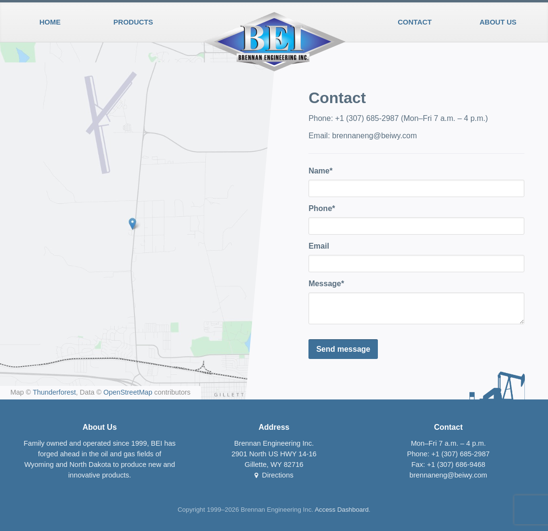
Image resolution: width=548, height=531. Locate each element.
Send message (343, 349)
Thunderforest (54, 392)
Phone (320, 208)
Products (133, 22)
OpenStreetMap (128, 392)
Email (318, 246)
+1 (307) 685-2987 (367, 118)
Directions (274, 475)
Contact (415, 22)
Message (324, 283)
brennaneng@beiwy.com (374, 136)
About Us (498, 22)
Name (319, 171)
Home (50, 22)
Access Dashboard (342, 509)
